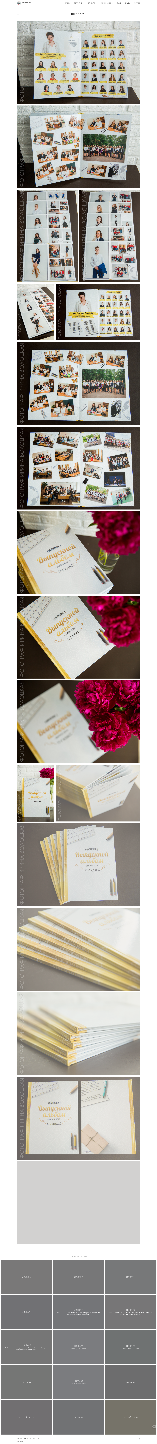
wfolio (21, 1441)
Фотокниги (91, 3)
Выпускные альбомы (106, 3)
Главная (67, 3)
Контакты (137, 3)
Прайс (119, 3)
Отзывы (127, 3)
